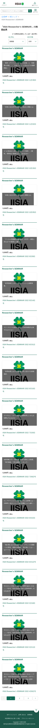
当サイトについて (12, 714)
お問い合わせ (22, 714)
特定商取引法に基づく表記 (12, 718)
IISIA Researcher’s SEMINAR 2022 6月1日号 (19, 562)
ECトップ (13, 17)
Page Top (36, 710)
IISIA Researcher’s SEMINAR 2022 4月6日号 (19, 691)
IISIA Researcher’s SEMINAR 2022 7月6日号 (19, 477)
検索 (30, 11)
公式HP (4, 17)
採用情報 (29, 714)
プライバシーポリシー (28, 718)
